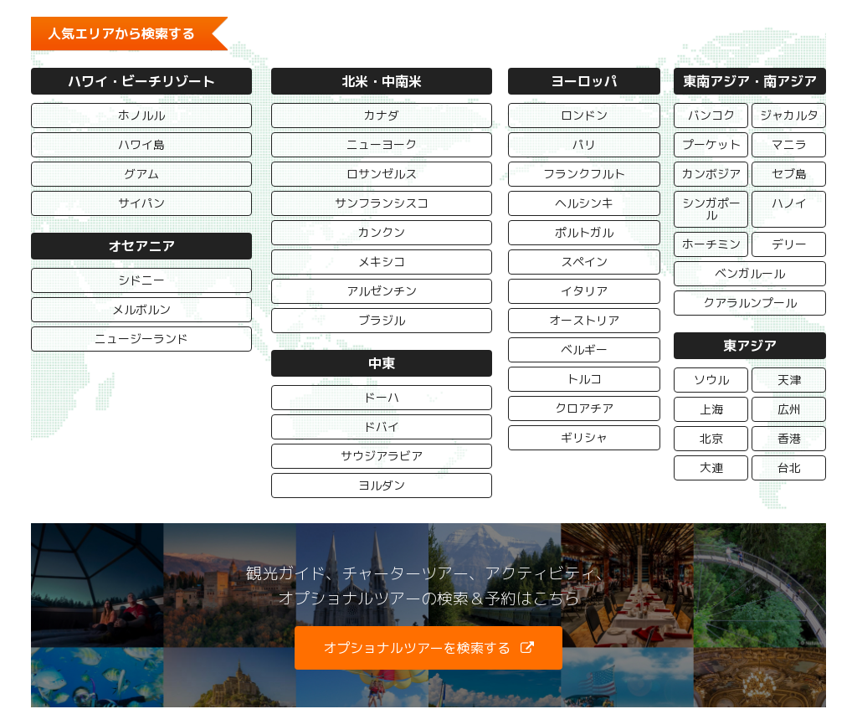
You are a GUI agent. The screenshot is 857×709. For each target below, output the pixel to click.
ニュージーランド (141, 339)
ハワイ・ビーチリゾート (141, 81)
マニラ (788, 144)
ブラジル (381, 320)
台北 (788, 467)
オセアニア (141, 246)
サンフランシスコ (381, 203)
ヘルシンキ (584, 203)
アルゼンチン (381, 291)
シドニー (141, 280)
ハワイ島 (141, 144)
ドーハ (381, 397)
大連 (710, 467)
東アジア (750, 346)
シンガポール (710, 209)
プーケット (710, 144)
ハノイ (788, 203)
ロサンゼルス (381, 174)
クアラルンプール (750, 303)
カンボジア (710, 174)
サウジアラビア (382, 456)
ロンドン (584, 115)
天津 (788, 380)
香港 (788, 438)
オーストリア (584, 320)
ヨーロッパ (584, 81)
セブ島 (788, 174)
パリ (584, 144)
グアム (141, 174)
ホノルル (141, 115)
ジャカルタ (788, 115)
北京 (710, 438)
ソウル (710, 380)
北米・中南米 (381, 81)
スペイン (584, 262)
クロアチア (584, 408)
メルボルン (141, 309)
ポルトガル (584, 232)
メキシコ (381, 262)
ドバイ (381, 426)
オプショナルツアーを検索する (417, 648)
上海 (710, 409)
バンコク (710, 115)
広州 (788, 409)
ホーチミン (710, 244)
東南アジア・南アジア (750, 81)
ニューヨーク (381, 144)
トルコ (584, 379)
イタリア (584, 291)
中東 (381, 363)
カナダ (381, 115)
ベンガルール (750, 273)
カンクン (381, 232)
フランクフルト (584, 174)
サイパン (141, 203)
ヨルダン (381, 485)
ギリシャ (584, 437)
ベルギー (584, 349)
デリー (788, 244)
